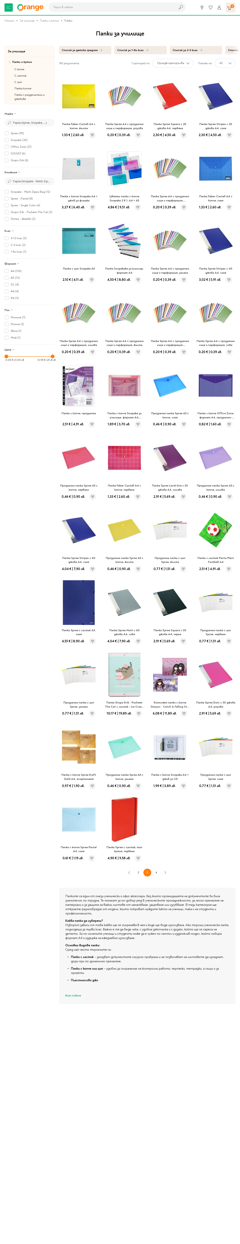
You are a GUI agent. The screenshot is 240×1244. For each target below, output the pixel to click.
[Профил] (219, 7)
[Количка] (231, 7)
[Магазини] (202, 7)
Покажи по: (205, 63)
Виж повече (73, 995)
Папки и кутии (49, 21)
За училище (27, 21)
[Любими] (211, 7)
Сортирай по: (141, 63)
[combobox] (111, 7)
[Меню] (8, 7)
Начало (9, 21)
